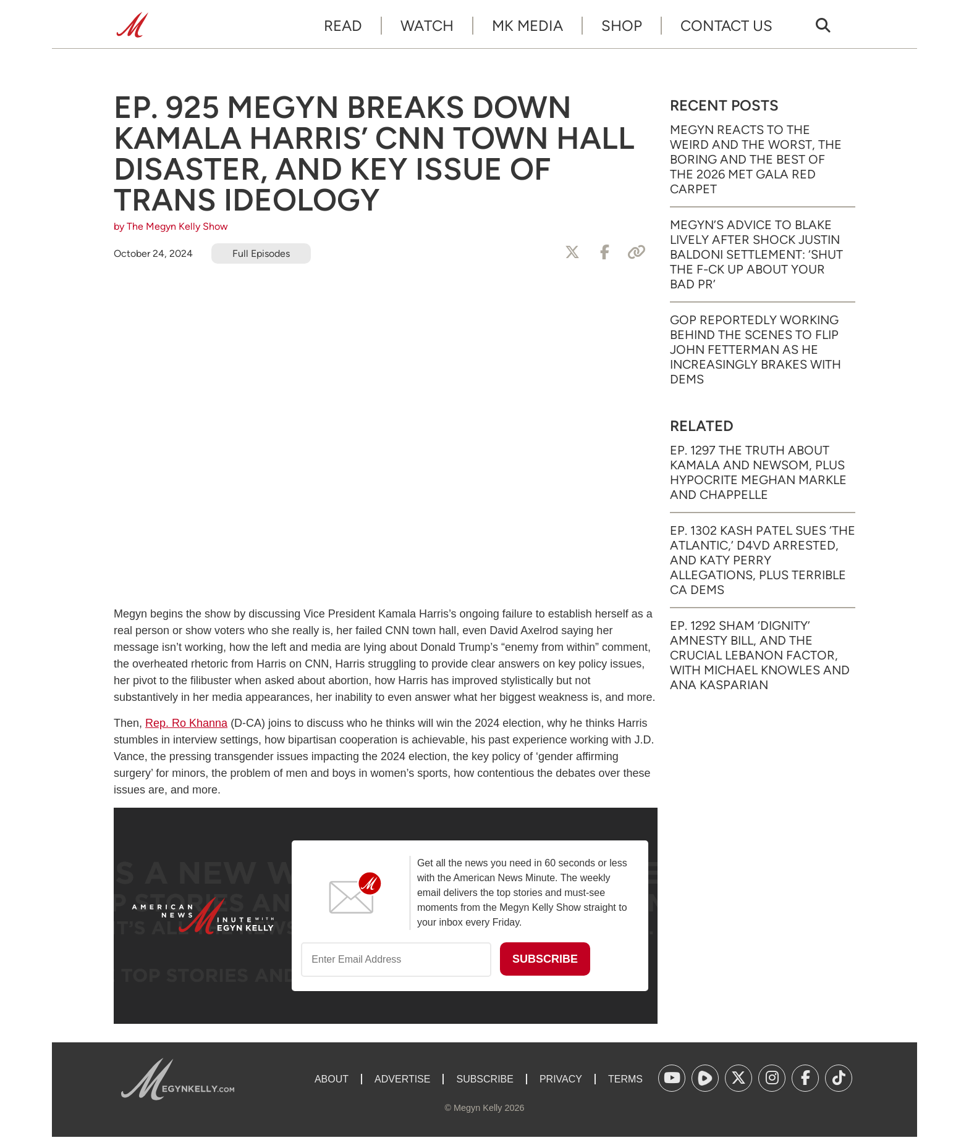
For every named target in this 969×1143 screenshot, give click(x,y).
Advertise (402, 1079)
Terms (625, 1079)
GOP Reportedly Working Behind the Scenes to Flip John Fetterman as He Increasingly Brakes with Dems (755, 349)
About (332, 1079)
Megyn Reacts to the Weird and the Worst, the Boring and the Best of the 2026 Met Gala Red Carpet (756, 159)
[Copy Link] (636, 252)
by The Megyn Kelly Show (171, 226)
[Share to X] (572, 252)
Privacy (561, 1079)
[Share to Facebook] (604, 252)
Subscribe (484, 1079)
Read (343, 26)
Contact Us (726, 26)
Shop (621, 26)
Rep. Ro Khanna (186, 723)
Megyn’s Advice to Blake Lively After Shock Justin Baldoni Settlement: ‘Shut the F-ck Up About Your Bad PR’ (756, 254)
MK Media (527, 26)
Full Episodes (261, 253)
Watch (427, 26)
